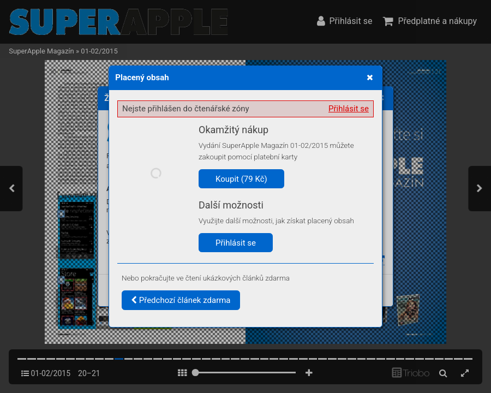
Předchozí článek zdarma (181, 300)
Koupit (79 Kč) (241, 179)
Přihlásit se (348, 109)
